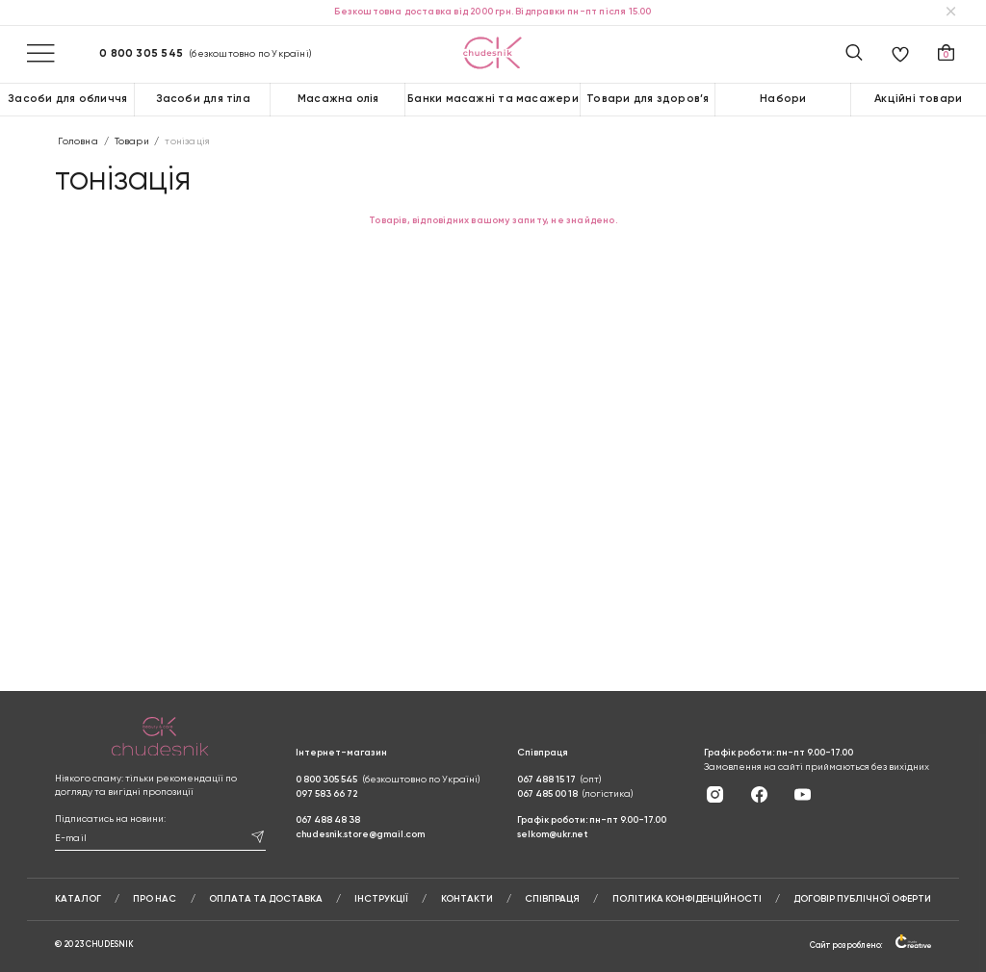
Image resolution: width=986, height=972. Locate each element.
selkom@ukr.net (552, 834)
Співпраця (552, 899)
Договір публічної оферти (862, 899)
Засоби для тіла (203, 99)
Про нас (154, 899)
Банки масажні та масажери (493, 99)
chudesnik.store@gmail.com (360, 834)
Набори (783, 99)
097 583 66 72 (326, 794)
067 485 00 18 (547, 794)
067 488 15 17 (546, 779)
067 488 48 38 (328, 820)
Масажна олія (338, 99)
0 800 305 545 (141, 54)
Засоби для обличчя (67, 99)
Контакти (467, 899)
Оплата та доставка (266, 899)
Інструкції (381, 899)
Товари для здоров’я (647, 99)
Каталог (78, 899)
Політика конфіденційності (687, 899)
